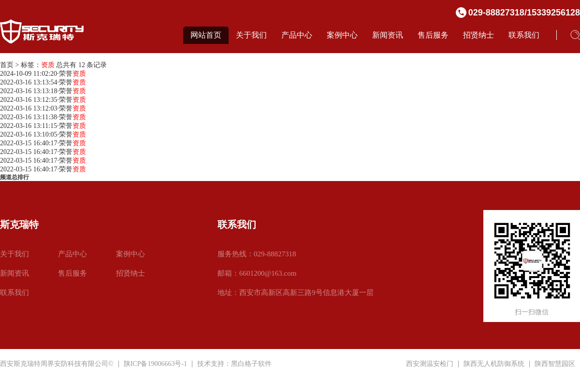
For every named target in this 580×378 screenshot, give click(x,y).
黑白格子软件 (251, 363)
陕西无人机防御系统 (494, 364)
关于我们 (251, 35)
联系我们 (523, 35)
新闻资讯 (387, 35)
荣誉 (72, 73)
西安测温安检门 (429, 364)
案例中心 (342, 35)
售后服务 (433, 35)
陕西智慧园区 (555, 364)
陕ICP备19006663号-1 (155, 363)
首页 (7, 65)
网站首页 (205, 35)
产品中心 (296, 35)
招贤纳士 (478, 35)
